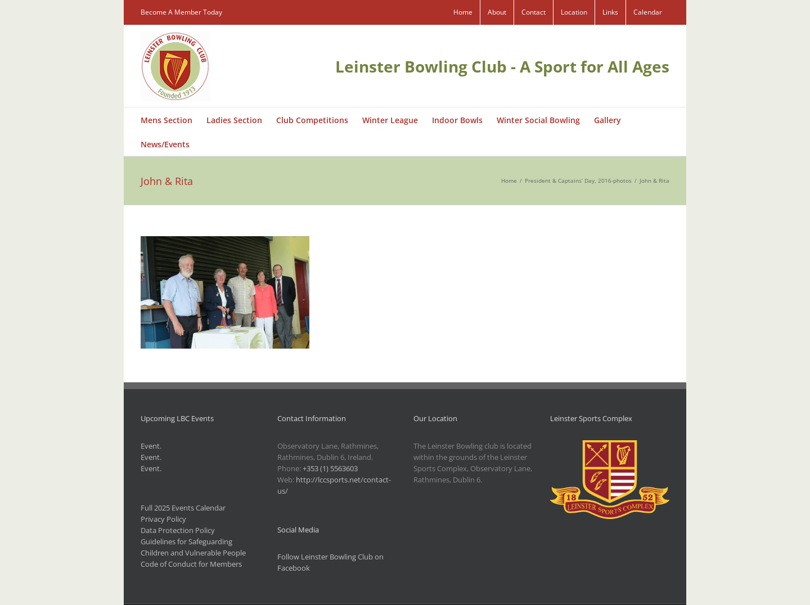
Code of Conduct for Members (191, 564)
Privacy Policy (163, 519)
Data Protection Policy (178, 530)
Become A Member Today (181, 12)
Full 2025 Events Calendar (183, 508)
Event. (151, 446)
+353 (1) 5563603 (330, 468)
